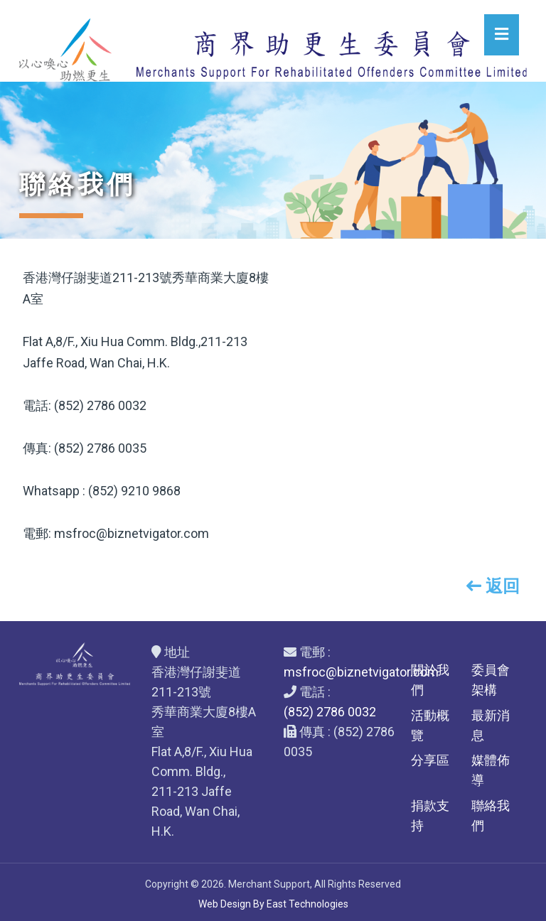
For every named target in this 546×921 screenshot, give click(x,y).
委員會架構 (490, 679)
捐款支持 (430, 815)
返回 (493, 586)
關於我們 (430, 679)
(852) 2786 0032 (330, 711)
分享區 (430, 760)
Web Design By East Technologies (273, 904)
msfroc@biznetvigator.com (361, 671)
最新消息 (490, 725)
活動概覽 (430, 725)
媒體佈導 (490, 770)
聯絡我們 (490, 815)
